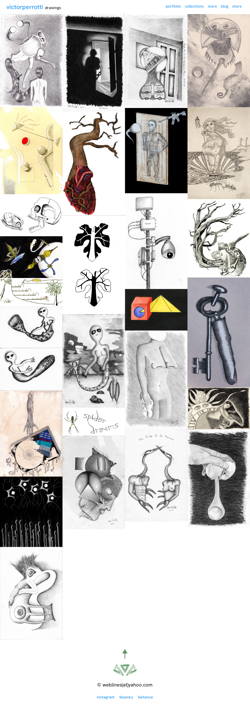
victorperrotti (25, 7)
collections (194, 6)
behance (145, 697)
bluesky (126, 697)
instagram (106, 697)
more (212, 6)
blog (224, 6)
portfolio (173, 6)
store (237, 6)
